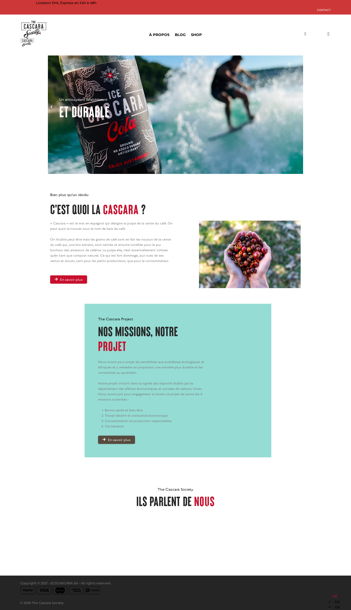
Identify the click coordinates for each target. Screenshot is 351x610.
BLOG (180, 35)
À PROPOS (159, 35)
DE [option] (337, 607)
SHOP (196, 35)
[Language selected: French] (337, 602)
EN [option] (337, 602)
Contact (324, 10)
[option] (337, 602)
